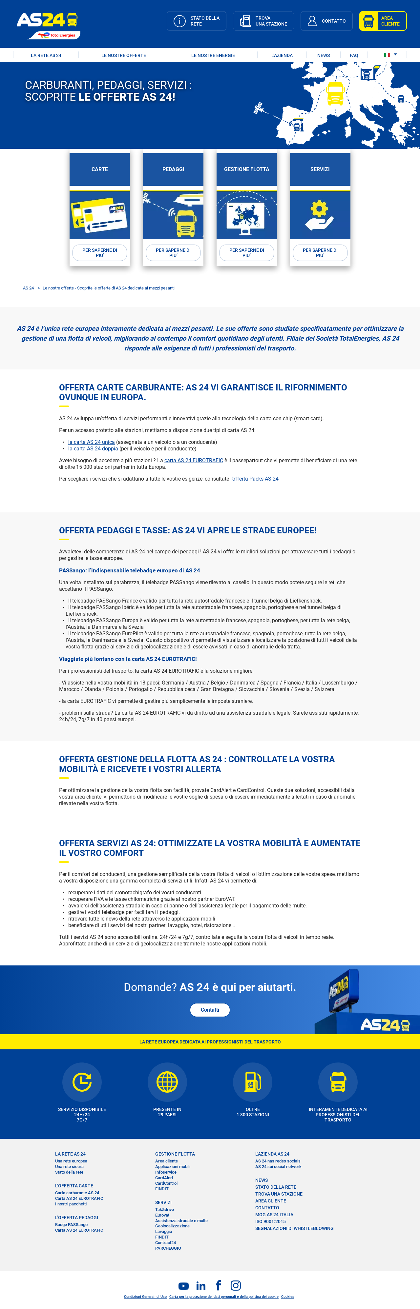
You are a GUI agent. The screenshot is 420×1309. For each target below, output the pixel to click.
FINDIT (162, 1188)
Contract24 (165, 1242)
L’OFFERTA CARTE (74, 1185)
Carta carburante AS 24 (77, 1192)
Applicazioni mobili (172, 1166)
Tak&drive (164, 1209)
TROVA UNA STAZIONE (279, 1194)
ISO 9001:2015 (270, 1221)
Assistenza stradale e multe (181, 1220)
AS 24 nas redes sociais (278, 1161)
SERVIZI (163, 1202)
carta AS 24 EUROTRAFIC (193, 460)
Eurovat (162, 1214)
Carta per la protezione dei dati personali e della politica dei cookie (224, 1297)
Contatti (210, 1009)
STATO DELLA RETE (275, 1187)
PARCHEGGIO (168, 1248)
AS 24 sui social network (278, 1166)
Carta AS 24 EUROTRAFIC (79, 1198)
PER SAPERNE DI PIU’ (99, 252)
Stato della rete (69, 1172)
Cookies (287, 1297)
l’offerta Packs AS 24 (254, 478)
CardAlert (164, 1177)
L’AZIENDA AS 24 (272, 1154)
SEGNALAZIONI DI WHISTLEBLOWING (294, 1228)
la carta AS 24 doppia (93, 448)
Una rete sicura (69, 1166)
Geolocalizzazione (172, 1225)
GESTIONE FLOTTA (175, 1154)
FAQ (354, 55)
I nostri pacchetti (71, 1203)
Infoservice (166, 1172)
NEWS (323, 55)
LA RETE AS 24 (46, 55)
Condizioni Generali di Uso (145, 1297)
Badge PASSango (71, 1224)
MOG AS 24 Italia (274, 1214)
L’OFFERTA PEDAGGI (76, 1217)
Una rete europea (71, 1161)
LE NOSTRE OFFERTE (123, 55)
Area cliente (166, 1161)
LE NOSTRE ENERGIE (213, 55)
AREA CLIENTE (270, 1200)
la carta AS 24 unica (91, 442)
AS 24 (28, 287)
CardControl (166, 1182)
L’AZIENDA (282, 55)
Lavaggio (163, 1231)
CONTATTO (267, 1207)
